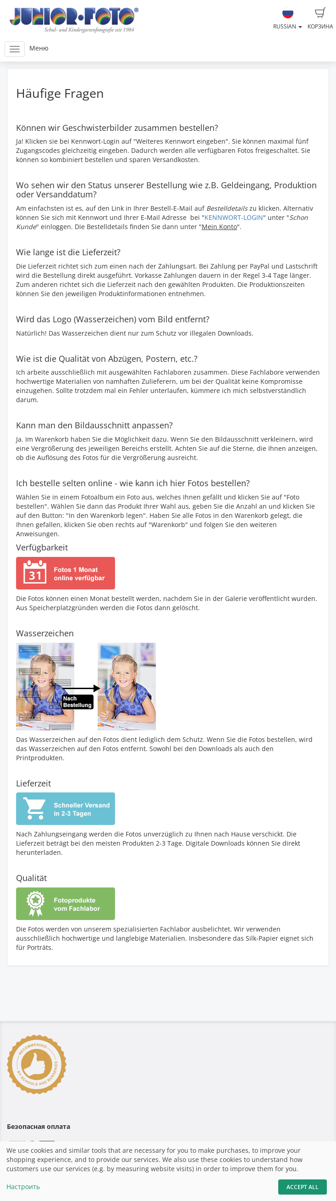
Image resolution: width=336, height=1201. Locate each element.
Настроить (23, 1186)
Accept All (302, 1187)
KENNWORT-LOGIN (233, 217)
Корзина (320, 18)
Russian (287, 18)
